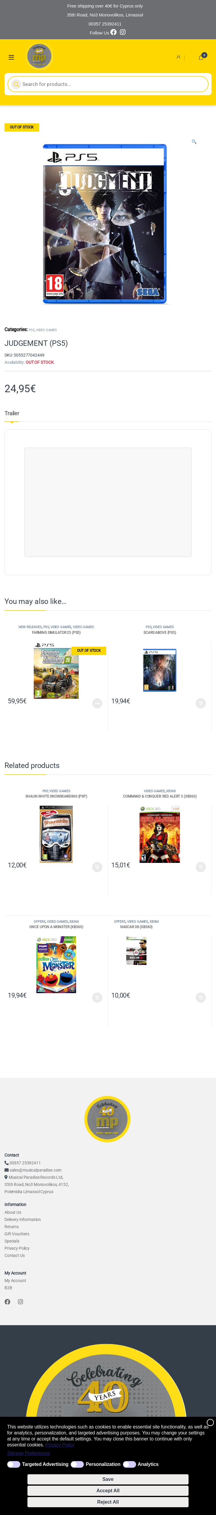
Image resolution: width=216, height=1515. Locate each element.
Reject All (108, 1502)
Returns (11, 1226)
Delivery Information (22, 1219)
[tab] (11, 416)
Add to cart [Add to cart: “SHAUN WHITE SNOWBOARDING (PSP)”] (97, 867)
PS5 (32, 330)
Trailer (11, 413)
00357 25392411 (25, 1163)
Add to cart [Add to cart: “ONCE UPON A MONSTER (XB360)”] (97, 998)
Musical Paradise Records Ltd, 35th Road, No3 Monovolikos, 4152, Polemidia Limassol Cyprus (36, 1184)
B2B (8, 1287)
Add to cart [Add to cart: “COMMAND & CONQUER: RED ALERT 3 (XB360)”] (201, 867)
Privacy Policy (60, 1444)
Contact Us (14, 1255)
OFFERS (39, 922)
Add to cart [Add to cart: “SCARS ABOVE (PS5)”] (201, 703)
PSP (45, 791)
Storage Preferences (28, 1453)
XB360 (170, 791)
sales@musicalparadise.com (36, 1170)
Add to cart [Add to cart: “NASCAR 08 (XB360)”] (201, 998)
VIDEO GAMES (46, 330)
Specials (11, 1241)
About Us (12, 1212)
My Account (15, 1280)
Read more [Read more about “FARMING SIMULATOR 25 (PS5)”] (97, 703)
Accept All (108, 1490)
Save (107, 1479)
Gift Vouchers (16, 1233)
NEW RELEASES (29, 627)
